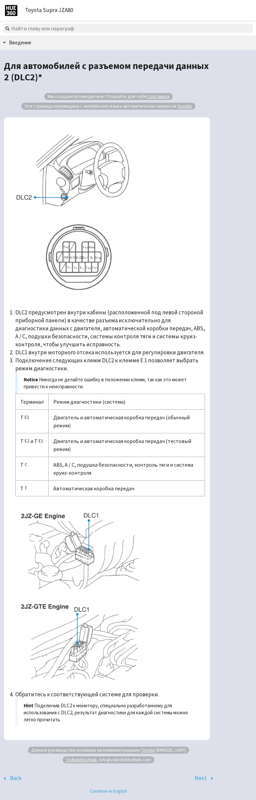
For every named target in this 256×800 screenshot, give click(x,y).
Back (16, 778)
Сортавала (158, 96)
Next (201, 778)
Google (184, 106)
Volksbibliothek (81, 759)
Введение (20, 42)
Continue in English (108, 791)
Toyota (148, 750)
